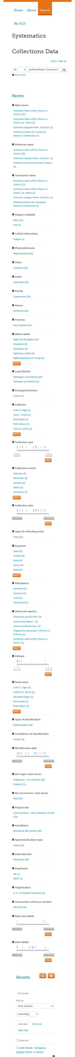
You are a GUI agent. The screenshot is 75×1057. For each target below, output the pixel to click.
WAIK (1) (18, 878)
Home (18, 10)
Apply (48, 460)
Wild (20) (17, 798)
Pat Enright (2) (20, 419)
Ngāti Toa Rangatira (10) (26, 339)
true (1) (17, 224)
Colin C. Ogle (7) (22, 410)
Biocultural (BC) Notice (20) (27, 831)
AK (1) (16, 874)
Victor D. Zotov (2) (22, 428)
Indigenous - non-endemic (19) (29, 779)
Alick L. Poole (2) (22, 415)
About (31, 10)
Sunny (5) (18, 565)
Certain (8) (18, 739)
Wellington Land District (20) (27, 377)
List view (22, 1024)
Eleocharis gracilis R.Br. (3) (27, 616)
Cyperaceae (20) (22, 296)
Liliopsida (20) (20, 268)
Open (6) (17, 551)
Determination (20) (23, 725)
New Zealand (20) (22, 325)
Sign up (62, 61)
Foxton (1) (18, 396)
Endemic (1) (19, 784)
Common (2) (19, 593)
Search (45, 10)
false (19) (18, 220)
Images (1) (18, 239)
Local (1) (17, 598)
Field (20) (18, 537)
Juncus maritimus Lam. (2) (27, 626)
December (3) (20, 478)
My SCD (20, 23)
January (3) (19, 483)
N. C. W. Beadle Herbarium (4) (29, 893)
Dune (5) (17, 560)
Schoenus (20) (20, 311)
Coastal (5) (19, 556)
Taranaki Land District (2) (26, 381)
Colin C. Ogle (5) (22, 687)
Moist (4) (17, 569)
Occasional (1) (20, 602)
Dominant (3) (20, 588)
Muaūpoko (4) (20, 349)
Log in (53, 61)
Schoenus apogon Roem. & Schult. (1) (33, 127)
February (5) (19, 473)
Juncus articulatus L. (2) (25, 621)
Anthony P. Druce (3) (24, 692)
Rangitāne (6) (20, 344)
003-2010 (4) (20, 907)
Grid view (37, 1024)
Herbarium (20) (21, 859)
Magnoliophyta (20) (23, 253)
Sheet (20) (18, 845)
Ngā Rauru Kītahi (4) (24, 353)
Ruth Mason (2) (21, 424)
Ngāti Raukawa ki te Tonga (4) (28, 358)
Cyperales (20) (20, 282)
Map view (23, 1030)
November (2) (20, 492)
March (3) (18, 487)
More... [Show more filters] (17, 363)
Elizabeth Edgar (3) (23, 697)
